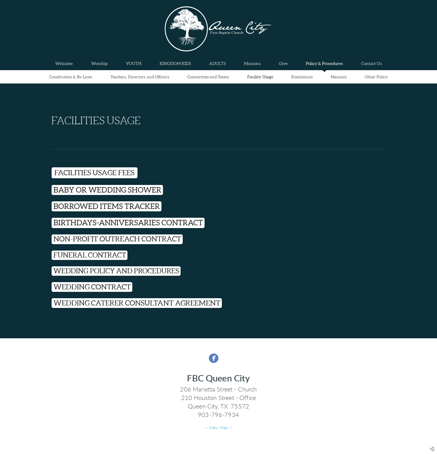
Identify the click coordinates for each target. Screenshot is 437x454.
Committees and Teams (208, 77)
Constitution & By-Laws (70, 77)
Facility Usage (260, 77)
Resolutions (301, 77)
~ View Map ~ (218, 428)
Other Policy (376, 77)
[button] (107, 190)
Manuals (339, 77)
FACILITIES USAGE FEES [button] (94, 173)
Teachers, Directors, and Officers (139, 77)
